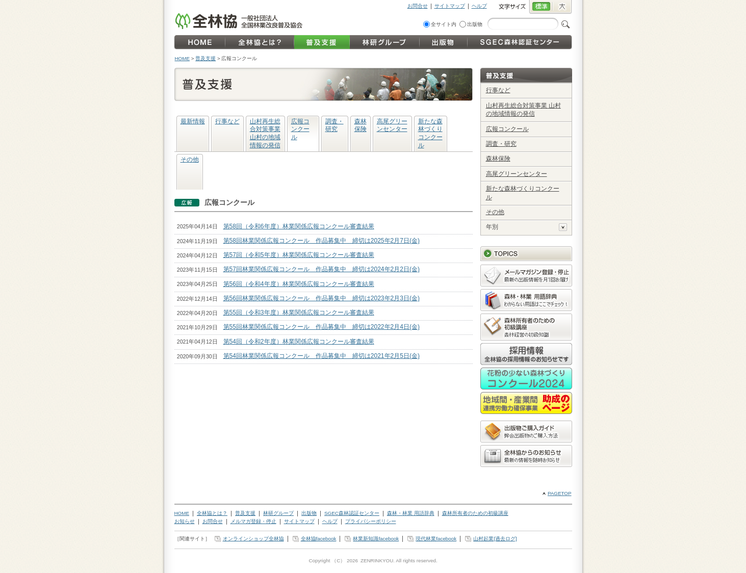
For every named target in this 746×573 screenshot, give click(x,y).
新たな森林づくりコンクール (430, 133)
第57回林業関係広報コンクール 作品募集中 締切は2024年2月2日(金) (321, 269)
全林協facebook (319, 538)
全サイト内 (443, 24)
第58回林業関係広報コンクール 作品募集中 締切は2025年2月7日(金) (321, 240)
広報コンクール (300, 129)
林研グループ (278, 513)
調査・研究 (334, 125)
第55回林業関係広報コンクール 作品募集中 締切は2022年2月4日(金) (321, 326)
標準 (541, 7)
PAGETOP (560, 493)
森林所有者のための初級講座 (475, 513)
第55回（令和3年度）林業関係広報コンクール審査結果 (298, 312)
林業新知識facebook (376, 538)
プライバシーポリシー (370, 521)
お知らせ (184, 521)
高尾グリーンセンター (392, 125)
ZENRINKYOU (377, 560)
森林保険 (360, 125)
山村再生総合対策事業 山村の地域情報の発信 (265, 133)
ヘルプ (479, 6)
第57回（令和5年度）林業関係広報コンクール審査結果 (298, 254)
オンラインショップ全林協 (253, 538)
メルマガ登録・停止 (253, 521)
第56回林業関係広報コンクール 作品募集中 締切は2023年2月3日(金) (321, 298)
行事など (227, 121)
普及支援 (205, 58)
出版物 (474, 24)
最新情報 (193, 121)
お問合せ (417, 6)
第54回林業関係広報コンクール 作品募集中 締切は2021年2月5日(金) (321, 355)
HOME (182, 58)
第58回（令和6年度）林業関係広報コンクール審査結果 (298, 226)
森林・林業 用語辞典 (410, 513)
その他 (190, 159)
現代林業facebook (436, 538)
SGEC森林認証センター (351, 513)
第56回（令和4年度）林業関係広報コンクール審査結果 (298, 284)
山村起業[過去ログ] (495, 538)
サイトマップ (449, 6)
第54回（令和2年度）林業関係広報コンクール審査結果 (298, 341)
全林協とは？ (212, 513)
